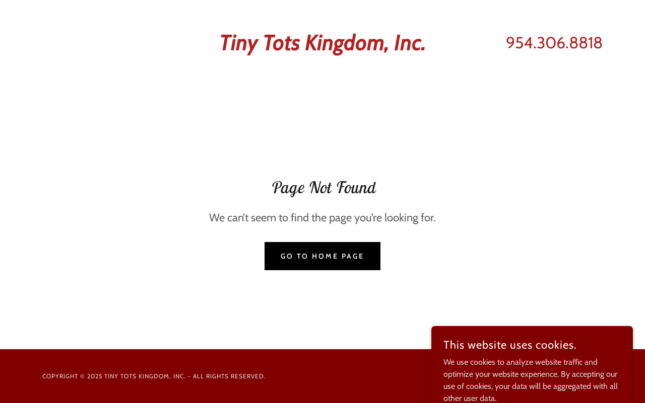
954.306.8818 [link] (554, 42)
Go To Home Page (323, 256)
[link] (323, 47)
